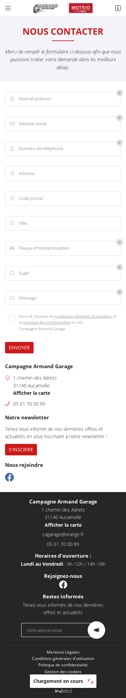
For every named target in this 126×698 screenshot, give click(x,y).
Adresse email (27, 123)
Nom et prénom (30, 99)
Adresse (22, 173)
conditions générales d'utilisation (83, 316)
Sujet (19, 273)
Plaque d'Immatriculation (39, 248)
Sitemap (63, 677)
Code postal (26, 198)
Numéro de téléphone (36, 148)
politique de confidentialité (46, 322)
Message (22, 298)
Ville (18, 223)
